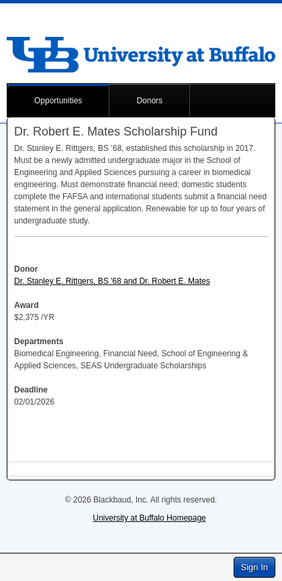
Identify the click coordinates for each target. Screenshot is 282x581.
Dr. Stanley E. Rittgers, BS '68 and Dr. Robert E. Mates (112, 281)
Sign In (254, 567)
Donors (149, 100)
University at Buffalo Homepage (149, 518)
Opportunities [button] (58, 100)
